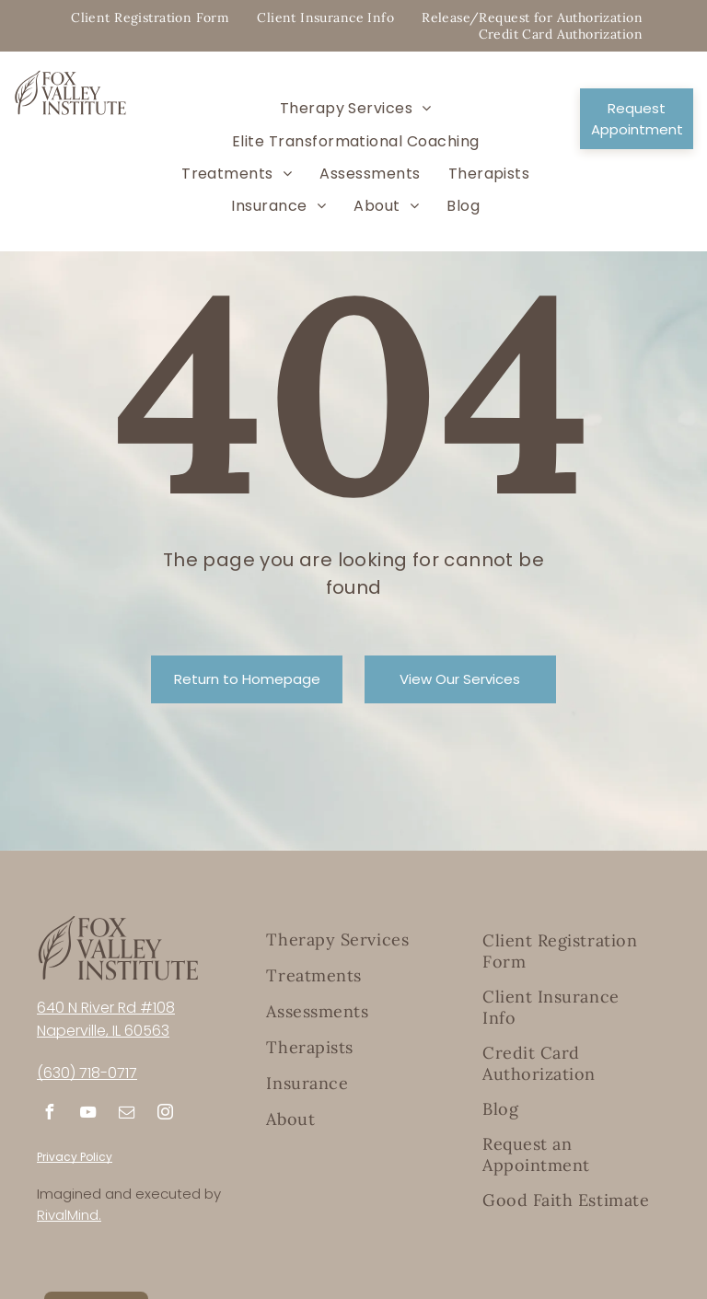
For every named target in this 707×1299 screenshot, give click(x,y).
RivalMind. (69, 1214)
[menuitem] (150, 17)
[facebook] (49, 1114)
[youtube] (87, 1114)
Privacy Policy (74, 1157)
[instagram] (165, 1114)
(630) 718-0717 (87, 1073)
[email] (126, 1114)
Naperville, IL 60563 (103, 1030)
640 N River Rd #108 (106, 1007)
